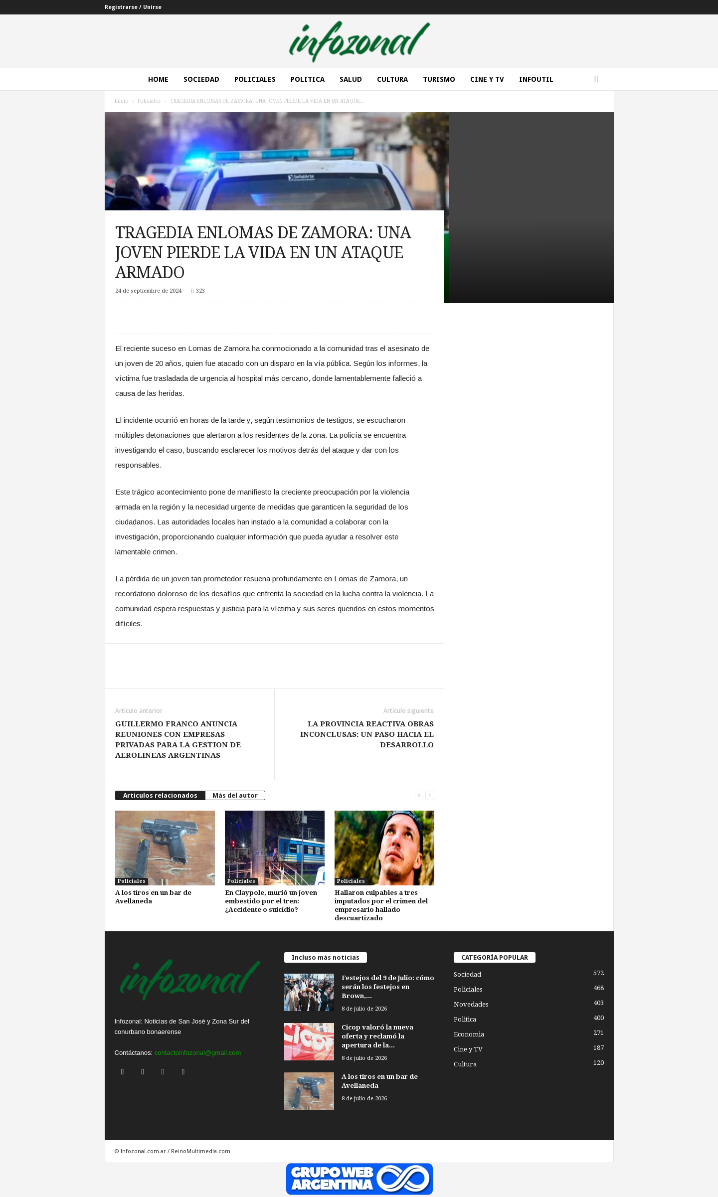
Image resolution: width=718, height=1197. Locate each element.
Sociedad (201, 79)
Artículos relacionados (160, 795)
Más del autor (235, 795)
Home (158, 79)
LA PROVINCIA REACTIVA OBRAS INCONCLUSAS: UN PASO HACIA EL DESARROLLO (367, 734)
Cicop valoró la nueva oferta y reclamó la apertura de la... (377, 1036)
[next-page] (429, 795)
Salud (351, 79)
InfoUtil (536, 79)
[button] (599, 79)
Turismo (439, 79)
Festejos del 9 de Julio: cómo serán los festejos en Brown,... (388, 987)
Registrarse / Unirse (133, 7)
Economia (469, 1034)
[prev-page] (419, 795)
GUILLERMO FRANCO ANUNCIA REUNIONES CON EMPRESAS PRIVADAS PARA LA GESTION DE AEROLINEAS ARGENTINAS (178, 739)
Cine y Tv (487, 79)
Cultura (392, 79)
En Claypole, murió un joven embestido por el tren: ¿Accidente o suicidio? (271, 901)
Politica (308, 79)
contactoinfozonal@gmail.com (198, 1052)
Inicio (122, 101)
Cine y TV (468, 1049)
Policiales (255, 79)
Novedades (471, 1004)
